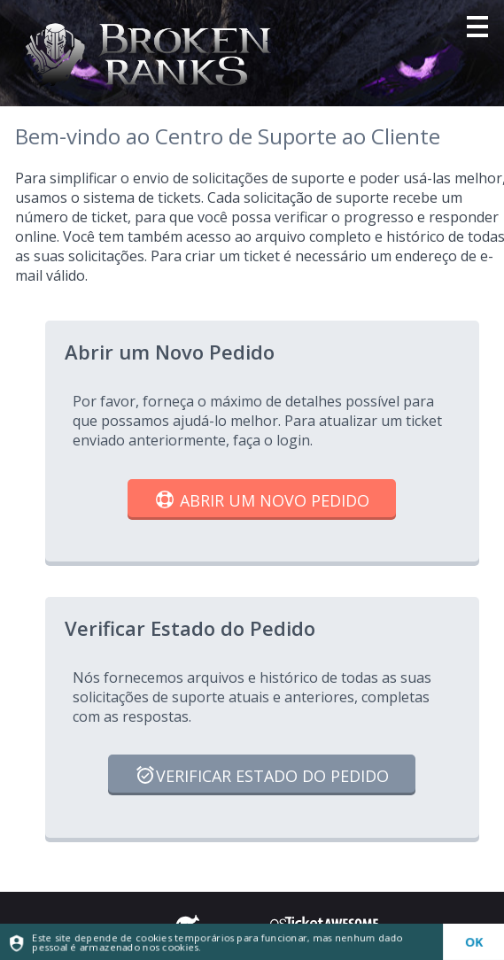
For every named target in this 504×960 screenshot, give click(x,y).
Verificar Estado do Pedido (262, 777)
